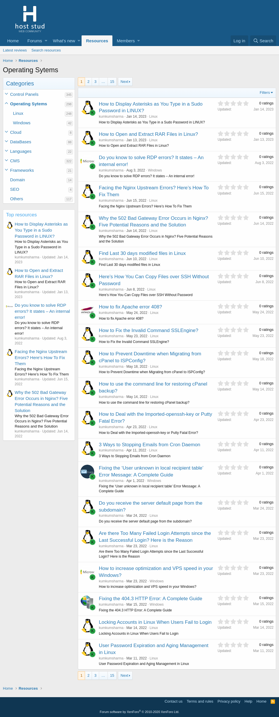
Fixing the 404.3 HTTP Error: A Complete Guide (150, 598)
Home (13, 40)
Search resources (46, 50)
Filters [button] (265, 92)
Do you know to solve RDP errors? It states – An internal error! (42, 311)
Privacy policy (229, 701)
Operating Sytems (28, 103)
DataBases (20, 141)
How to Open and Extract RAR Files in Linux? (148, 134)
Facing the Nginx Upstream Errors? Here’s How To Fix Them (41, 357)
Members (126, 40)
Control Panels (24, 94)
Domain (17, 179)
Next (124, 81)
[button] (46, 40)
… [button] (103, 81)
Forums (34, 40)
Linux (18, 113)
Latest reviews (15, 50)
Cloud (15, 132)
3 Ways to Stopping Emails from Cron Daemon (149, 444)
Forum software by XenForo (139, 712)
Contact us (173, 701)
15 (112, 81)
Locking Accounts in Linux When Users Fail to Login (155, 622)
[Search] (263, 40)
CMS (15, 160)
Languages (20, 151)
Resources (97, 40)
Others (16, 198)
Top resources (21, 215)
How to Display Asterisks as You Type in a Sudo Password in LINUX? (41, 230)
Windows (22, 122)
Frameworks (22, 170)
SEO (14, 189)
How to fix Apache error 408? (130, 307)
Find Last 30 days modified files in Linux (142, 253)
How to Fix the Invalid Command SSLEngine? (148, 330)
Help (248, 701)
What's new (64, 40)
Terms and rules (200, 701)
